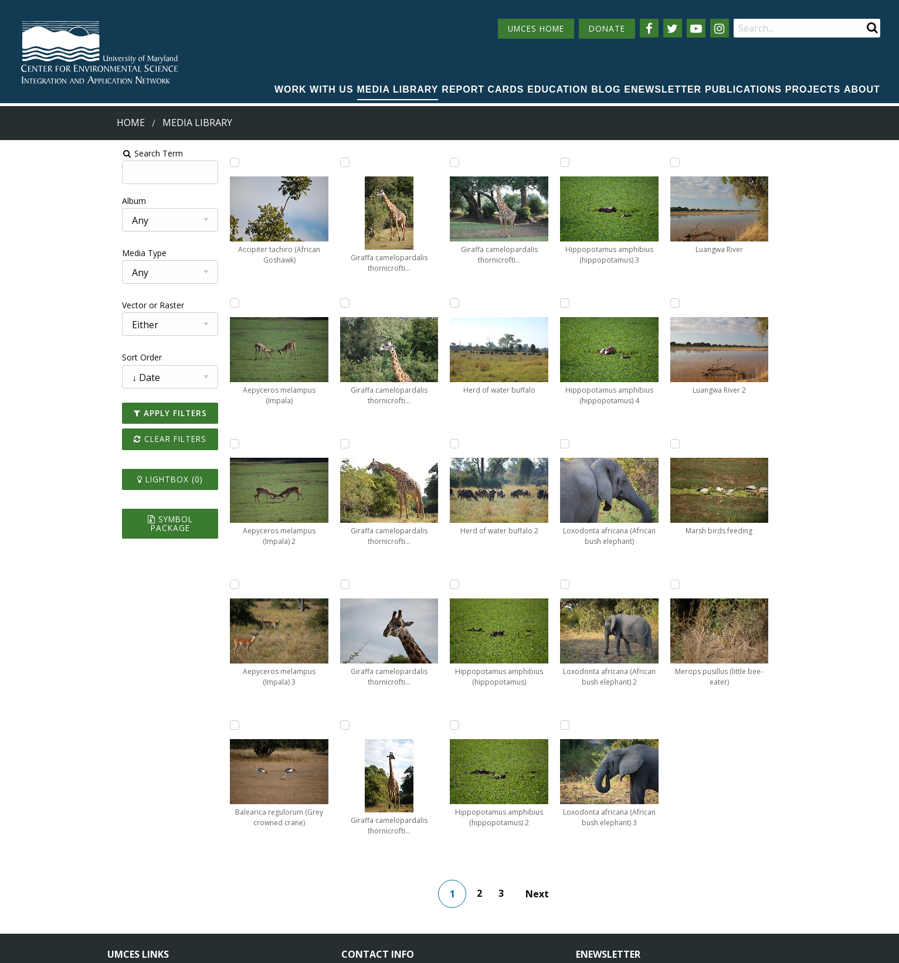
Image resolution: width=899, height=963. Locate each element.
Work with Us (314, 89)
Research (125, 900)
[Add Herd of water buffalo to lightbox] (367, 584)
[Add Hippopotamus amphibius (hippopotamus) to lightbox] (474, 303)
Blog (605, 89)
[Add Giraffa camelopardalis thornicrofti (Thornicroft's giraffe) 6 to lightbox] (367, 443)
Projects (812, 89)
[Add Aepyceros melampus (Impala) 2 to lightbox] (154, 443)
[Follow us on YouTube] (696, 28)
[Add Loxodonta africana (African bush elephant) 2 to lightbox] (580, 443)
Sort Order (28, 357)
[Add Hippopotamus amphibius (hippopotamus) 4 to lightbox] (580, 162)
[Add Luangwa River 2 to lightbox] (686, 303)
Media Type (30, 252)
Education (557, 89)
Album (20, 200)
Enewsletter (662, 89)
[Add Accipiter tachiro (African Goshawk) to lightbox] (154, 162)
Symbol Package (72, 519)
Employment (239, 878)
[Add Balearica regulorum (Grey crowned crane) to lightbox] (261, 162)
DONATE (607, 28)
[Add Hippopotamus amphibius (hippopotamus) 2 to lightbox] (474, 443)
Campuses (127, 856)
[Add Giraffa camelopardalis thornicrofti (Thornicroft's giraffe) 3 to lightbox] (261, 584)
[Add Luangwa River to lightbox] (686, 162)
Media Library (398, 89)
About (862, 89)
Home (131, 122)
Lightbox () (73, 479)
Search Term (38, 153)
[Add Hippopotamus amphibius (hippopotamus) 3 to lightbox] (474, 584)
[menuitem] (314, 90)
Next (554, 753)
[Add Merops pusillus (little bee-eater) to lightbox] (686, 584)
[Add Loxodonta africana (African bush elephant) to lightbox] (580, 303)
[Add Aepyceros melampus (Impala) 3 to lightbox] (154, 584)
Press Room (238, 900)
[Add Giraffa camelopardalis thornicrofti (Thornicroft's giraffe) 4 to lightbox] (367, 162)
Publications (743, 89)
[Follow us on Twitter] (672, 28)
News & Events (244, 856)
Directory (125, 878)
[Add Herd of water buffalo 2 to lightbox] (474, 162)
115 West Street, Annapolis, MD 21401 (425, 836)
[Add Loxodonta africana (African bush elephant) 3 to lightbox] (580, 584)
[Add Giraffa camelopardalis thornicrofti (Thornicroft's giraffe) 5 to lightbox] (367, 303)
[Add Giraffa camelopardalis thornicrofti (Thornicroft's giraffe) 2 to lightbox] (261, 443)
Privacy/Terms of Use (375, 947)
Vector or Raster (39, 305)
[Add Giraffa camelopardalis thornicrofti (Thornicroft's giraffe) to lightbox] (261, 303)
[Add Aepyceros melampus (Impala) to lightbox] (154, 303)
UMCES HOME (536, 28)
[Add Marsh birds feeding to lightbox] (686, 443)
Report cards (483, 89)
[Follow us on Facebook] (649, 28)
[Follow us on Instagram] (719, 28)
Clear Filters (72, 438)
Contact (372, 888)
